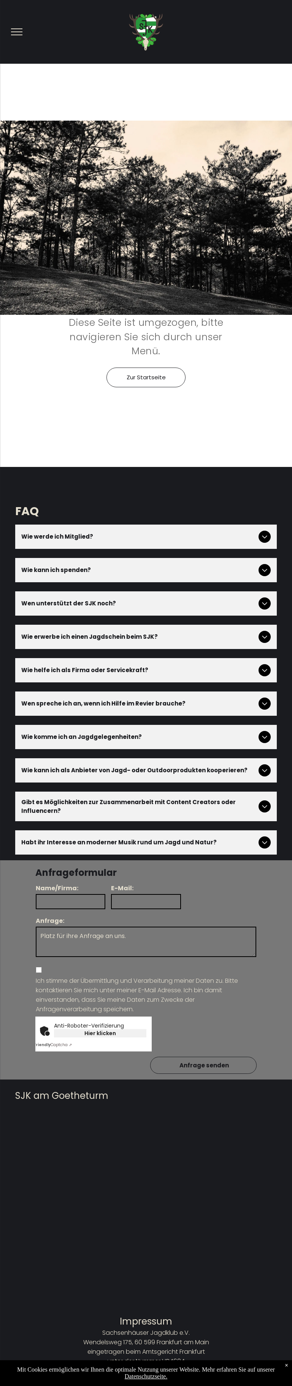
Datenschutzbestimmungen (146, 1380)
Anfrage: (50, 920)
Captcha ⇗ (52, 1045)
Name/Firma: (57, 888)
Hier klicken (100, 1033)
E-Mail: (122, 888)
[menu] (17, 32)
